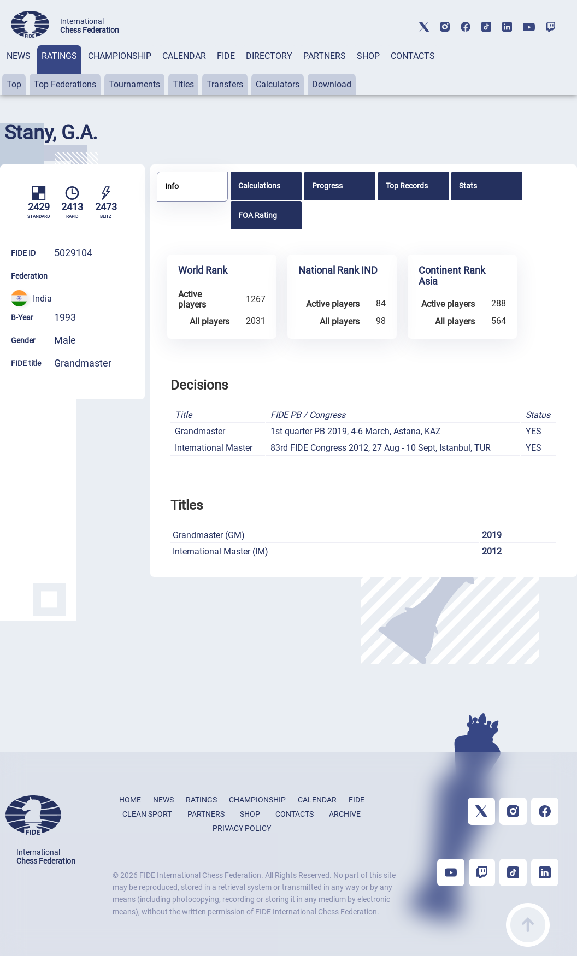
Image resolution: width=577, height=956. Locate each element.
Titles (183, 84)
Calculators (277, 84)
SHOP (368, 56)
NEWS (19, 56)
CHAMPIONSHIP (119, 56)
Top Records (407, 185)
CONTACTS (413, 56)
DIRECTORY (269, 56)
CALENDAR (184, 56)
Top (14, 84)
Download (331, 84)
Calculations (259, 185)
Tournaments (134, 84)
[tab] (18, 70)
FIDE (226, 56)
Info (172, 186)
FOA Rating (257, 215)
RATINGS (59, 56)
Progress (327, 185)
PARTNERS (324, 56)
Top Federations (65, 84)
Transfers (225, 84)
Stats (468, 185)
